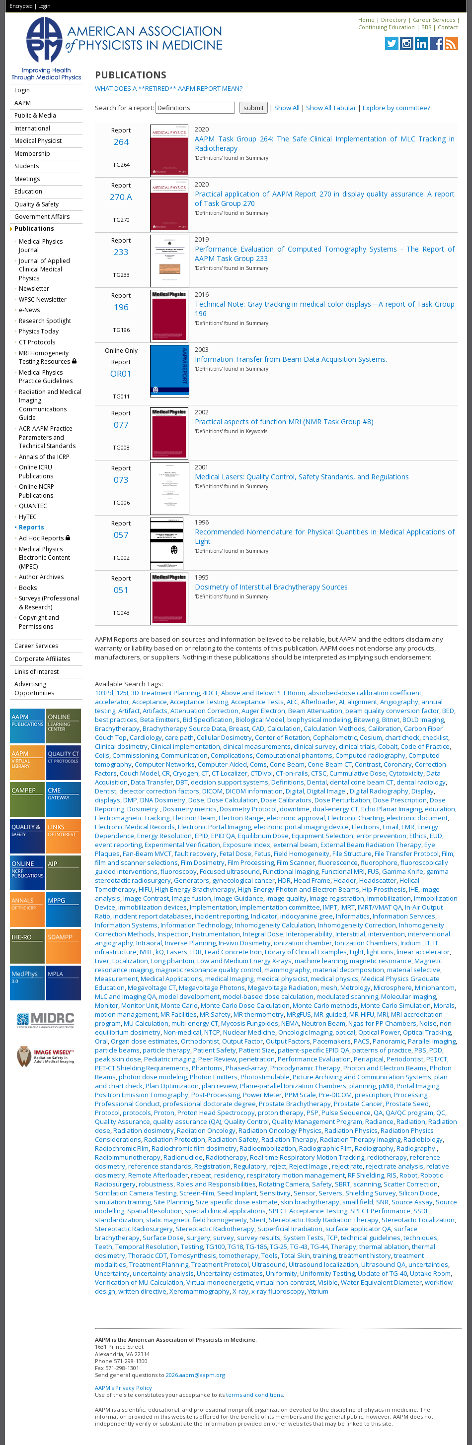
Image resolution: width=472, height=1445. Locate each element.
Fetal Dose (235, 853)
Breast (239, 728)
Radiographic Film (325, 1148)
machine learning (321, 960)
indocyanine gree (306, 916)
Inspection (173, 933)
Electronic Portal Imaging (214, 826)
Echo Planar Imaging (391, 808)
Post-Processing (215, 1094)
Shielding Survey (370, 1192)
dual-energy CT (335, 808)
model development (189, 996)
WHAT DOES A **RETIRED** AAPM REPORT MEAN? (168, 88)
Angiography (399, 701)
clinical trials (357, 746)
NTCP (212, 1032)
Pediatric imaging (169, 1058)
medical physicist (282, 978)
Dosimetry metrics (189, 808)
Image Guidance (238, 898)
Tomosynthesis (193, 1255)
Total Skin (295, 1255)
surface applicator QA (358, 1228)
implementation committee (280, 907)
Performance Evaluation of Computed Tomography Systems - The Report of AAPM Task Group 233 (325, 253)
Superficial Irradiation (289, 1228)
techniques (420, 1237)
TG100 (215, 1246)
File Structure (352, 853)
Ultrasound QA (383, 1264)
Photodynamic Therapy (305, 1067)
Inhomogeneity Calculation (275, 924)
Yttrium (318, 1291)
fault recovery (195, 853)
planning (362, 1085)
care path (179, 737)
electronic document (417, 817)
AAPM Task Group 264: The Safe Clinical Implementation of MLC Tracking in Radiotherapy (325, 143)
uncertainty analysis (163, 1273)
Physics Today (39, 331)
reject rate (347, 1166)
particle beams (117, 1050)
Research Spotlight (45, 321)
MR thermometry (259, 1014)
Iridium (411, 942)
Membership (32, 153)
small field (357, 1201)
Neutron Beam (323, 1023)
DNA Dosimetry (162, 799)
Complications (232, 755)
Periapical (369, 1058)
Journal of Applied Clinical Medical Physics (44, 269)
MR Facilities (178, 1014)
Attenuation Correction (204, 710)
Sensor (304, 1192)
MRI (382, 1014)
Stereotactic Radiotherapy (215, 1228)
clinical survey (315, 746)
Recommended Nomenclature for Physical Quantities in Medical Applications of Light (325, 536)
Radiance (379, 1121)
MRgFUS (299, 1014)
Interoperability (309, 933)
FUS (373, 871)
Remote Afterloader (158, 1175)
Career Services (434, 19)
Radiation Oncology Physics (279, 1130)
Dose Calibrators (286, 799)
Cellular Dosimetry (224, 737)
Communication (184, 755)
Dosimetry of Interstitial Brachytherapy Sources (271, 586)
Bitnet (390, 719)
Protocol (107, 1112)
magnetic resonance (380, 960)
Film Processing (251, 862)
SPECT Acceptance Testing (308, 1210)
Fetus (262, 853)
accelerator (112, 701)
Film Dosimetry (203, 862)
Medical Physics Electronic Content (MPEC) (44, 558)
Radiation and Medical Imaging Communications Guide (50, 405)
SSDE (421, 1210)
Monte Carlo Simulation (396, 1005)
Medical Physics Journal (41, 246)
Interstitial (350, 933)
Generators (191, 880)
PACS (362, 1041)
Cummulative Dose (357, 773)
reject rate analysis (394, 1166)
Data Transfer (152, 782)
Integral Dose (263, 933)
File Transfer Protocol (407, 853)
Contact (448, 27)
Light (357, 951)
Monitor (106, 1005)
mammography (287, 969)
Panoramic (389, 1041)
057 (121, 534)
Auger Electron (263, 710)
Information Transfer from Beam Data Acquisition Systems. (291, 359)
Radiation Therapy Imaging (360, 1139)
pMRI (386, 1085)
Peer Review (217, 1058)
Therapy (343, 1246)
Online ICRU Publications (36, 471)
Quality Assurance (122, 1121)
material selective (413, 969)
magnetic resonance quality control (208, 969)
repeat (201, 1175)
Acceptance (149, 701)
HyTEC (28, 517)
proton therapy (281, 1112)
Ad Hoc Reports (45, 538)
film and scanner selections (136, 862)
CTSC (318, 773)
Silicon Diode (418, 1192)
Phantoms (207, 1067)
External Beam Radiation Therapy (370, 844)
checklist (435, 737)
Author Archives (41, 577)
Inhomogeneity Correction (357, 924)
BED (448, 710)
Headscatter (377, 880)
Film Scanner (296, 862)
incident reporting (221, 916)
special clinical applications (225, 1210)
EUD (436, 835)
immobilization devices (152, 907)
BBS (426, 27)
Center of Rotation (282, 737)
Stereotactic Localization (418, 1219)
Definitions (287, 782)
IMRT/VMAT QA (380, 907)
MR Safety (215, 1014)
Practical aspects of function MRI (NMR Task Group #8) (284, 421)
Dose (196, 799)
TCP (332, 1237)
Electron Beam (194, 817)
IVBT (146, 951)
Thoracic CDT (147, 1255)
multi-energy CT (194, 1023)
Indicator (264, 916)
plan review (219, 1085)
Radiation (410, 1121)
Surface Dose (163, 1237)
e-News (29, 310)
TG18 (235, 1246)
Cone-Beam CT (330, 764)
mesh (328, 987)
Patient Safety (214, 1050)
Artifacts (155, 710)
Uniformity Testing (327, 1273)
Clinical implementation (185, 746)
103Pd (104, 692)
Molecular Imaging (408, 996)
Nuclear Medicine (249, 1032)
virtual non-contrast (285, 1282)
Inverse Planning (190, 942)
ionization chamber (303, 942)
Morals (444, 1005)
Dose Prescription (400, 799)
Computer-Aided (222, 764)
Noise (428, 1023)
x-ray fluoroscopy (278, 1291)
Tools (269, 1255)
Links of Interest (36, 671)
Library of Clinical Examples (306, 951)
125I (122, 692)
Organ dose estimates (144, 1041)
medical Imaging (229, 978)
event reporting (118, 844)
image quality (286, 898)
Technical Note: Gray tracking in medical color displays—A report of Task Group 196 (325, 308)
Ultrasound (269, 1264)
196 (121, 307)
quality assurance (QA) (187, 1121)
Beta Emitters (160, 719)
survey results (258, 1237)
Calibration (384, 728)
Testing (192, 1246)
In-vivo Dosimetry (245, 942)
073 (121, 479)
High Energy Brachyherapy (195, 889)
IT (427, 942)
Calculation (284, 728)
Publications (34, 228)
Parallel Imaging (432, 1041)
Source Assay (412, 1201)
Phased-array (246, 1067)
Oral (101, 1041)
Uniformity (281, 1273)
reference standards (159, 1166)
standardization (119, 1219)
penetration (257, 1058)
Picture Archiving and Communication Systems (362, 1076)
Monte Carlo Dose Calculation (245, 1005)
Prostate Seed (407, 1103)
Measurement (116, 978)
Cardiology (146, 737)
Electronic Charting (356, 817)
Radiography (374, 1148)
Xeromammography (199, 1291)
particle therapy (166, 1050)
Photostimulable (265, 1076)
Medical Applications (171, 978)
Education (28, 191)
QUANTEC (33, 506)
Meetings (27, 179)
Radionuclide (183, 1157)
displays (107, 799)
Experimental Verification (182, 844)
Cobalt (387, 746)
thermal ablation (384, 1246)
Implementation (213, 907)
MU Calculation (146, 1023)
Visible (328, 1282)
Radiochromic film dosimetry (194, 1148)
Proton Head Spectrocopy (216, 1112)
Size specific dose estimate (237, 1201)
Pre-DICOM (335, 1094)
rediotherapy (387, 1157)
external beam (295, 844)
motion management (126, 1014)
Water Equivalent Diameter (381, 1282)
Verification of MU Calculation (139, 1282)
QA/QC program (409, 1112)
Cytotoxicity (406, 773)
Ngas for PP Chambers (382, 1023)
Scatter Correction (411, 1184)
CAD (258, 728)
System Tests (303, 1237)
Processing (410, 1094)
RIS (391, 1175)
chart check (402, 737)
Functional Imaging (290, 871)
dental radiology (421, 782)
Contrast (368, 764)
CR (166, 773)
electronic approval (296, 817)
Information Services (404, 916)
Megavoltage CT (152, 987)
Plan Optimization (172, 1085)
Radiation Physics (351, 1130)
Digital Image (327, 791)
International (32, 128)
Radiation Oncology (206, 1130)
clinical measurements (257, 746)
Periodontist (405, 1058)
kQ (160, 951)
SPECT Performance (380, 1210)
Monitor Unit (139, 1005)
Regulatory (250, 1166)
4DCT (210, 692)
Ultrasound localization (323, 1264)
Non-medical (182, 1032)
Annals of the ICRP (44, 457)
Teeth (103, 1246)
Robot (408, 1175)
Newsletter (34, 288)
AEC (292, 701)
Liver (102, 960)
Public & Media (35, 115)
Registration (212, 1166)
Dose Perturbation (342, 799)
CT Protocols (37, 342)
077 (121, 424)
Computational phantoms (294, 755)
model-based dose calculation (268, 996)
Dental (317, 782)
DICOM (212, 791)
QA (378, 1112)
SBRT (342, 1184)
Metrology (355, 987)
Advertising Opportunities (34, 688)
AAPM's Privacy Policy (123, 1387)
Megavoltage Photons (212, 987)
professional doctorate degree (209, 1103)
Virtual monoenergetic (219, 1282)
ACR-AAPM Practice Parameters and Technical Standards (47, 437)
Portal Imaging (417, 1085)
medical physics (334, 978)
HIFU (145, 889)
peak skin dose (118, 1058)
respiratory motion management (296, 1175)
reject (277, 1166)
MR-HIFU (361, 1014)
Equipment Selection (322, 835)
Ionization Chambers (366, 942)
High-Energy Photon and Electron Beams (298, 889)
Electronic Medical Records (135, 826)
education (440, 808)
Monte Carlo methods (325, 1005)
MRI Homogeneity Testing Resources (48, 357)
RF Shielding (366, 1175)
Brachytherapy (117, 728)
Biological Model (260, 719)
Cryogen (185, 773)
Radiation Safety (233, 1139)
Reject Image (309, 1166)
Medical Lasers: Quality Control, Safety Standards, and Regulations (302, 476)
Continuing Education (386, 27)
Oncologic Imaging (305, 1032)
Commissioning (135, 755)
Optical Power (379, 1032)
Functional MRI (343, 871)
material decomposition (348, 969)
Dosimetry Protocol (248, 808)
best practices (116, 719)
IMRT (347, 907)
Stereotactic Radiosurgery (134, 1228)
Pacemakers (332, 1041)
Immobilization (389, 898)
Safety (322, 1184)
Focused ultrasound (230, 871)
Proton (164, 1112)
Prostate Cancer (358, 1103)
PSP (312, 1112)
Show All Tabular (331, 107)
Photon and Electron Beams (385, 1067)
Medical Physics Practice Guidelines (46, 377)
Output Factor (242, 1041)
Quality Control (246, 1121)
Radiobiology (423, 1139)
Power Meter (262, 1094)
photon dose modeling (153, 1076)
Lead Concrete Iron (233, 951)
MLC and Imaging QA (125, 996)
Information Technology (196, 924)
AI (341, 701)
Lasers (177, 951)
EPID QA (223, 835)
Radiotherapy (226, 1157)
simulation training (123, 1201)
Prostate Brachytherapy (295, 1103)
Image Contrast (146, 898)
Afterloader (318, 701)
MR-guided (330, 1014)
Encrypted (21, 5)
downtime (295, 808)
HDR (284, 880)
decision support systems (229, 782)
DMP (130, 799)
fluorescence (338, 862)
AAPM (22, 103)
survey (223, 1237)
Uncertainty (112, 1273)
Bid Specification (208, 719)
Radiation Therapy (289, 1139)
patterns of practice (381, 1050)
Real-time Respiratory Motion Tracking (307, 1157)
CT (205, 773)
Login (44, 5)
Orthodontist (200, 1041)
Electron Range (241, 817)
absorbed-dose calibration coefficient (364, 692)
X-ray (240, 1291)
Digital (295, 791)
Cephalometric (335, 737)
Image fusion (191, 898)
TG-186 (256, 1246)
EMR (407, 826)
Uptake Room (430, 1273)
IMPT (330, 907)
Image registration (337, 898)
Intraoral (149, 942)
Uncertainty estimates (230, 1273)
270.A (121, 196)
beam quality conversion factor (392, 710)
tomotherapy (238, 1255)
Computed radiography (370, 755)
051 (121, 589)
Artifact (129, 710)
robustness (156, 1184)
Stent (258, 1219)
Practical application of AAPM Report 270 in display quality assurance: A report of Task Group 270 (325, 198)
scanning (367, 1184)
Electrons (366, 826)
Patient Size (257, 1050)
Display (422, 791)
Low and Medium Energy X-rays (244, 960)
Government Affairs (42, 216)
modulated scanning (347, 996)
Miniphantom (435, 987)
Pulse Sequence (346, 1112)
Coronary (398, 764)
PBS (420, 1050)
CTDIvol (261, 773)
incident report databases (152, 916)
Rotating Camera (284, 1184)
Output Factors (288, 1041)
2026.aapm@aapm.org (195, 1375)
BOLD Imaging (423, 719)
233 (121, 252)
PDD (435, 1050)
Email (390, 826)
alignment (362, 701)
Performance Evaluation (314, 1058)
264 (121, 141)
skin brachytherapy (310, 1201)
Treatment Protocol (220, 1264)
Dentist (105, 791)
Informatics (353, 916)
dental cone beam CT (361, 782)
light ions (380, 951)
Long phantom (172, 960)
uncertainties (428, 1264)
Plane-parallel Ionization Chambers (293, 1085)
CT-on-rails (292, 773)
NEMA (290, 1023)
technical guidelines (370, 1237)
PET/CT (436, 1058)
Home (366, 19)
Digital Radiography (379, 791)
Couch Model (139, 773)
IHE (413, 889)
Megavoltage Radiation (282, 987)
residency (229, 1175)
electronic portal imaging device (301, 826)
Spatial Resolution (154, 1210)
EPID (201, 835)
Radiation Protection (174, 1139)
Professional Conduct (127, 1103)
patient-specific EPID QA (313, 1050)
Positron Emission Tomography (141, 1094)
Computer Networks (165, 764)
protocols (137, 1112)
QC (440, 1112)
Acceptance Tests (257, 701)
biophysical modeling (319, 719)
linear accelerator (423, 951)
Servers (330, 1192)
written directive (142, 1291)
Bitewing (366, 719)
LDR (196, 951)
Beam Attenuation (315, 710)
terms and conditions (254, 1394)
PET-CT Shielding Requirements (142, 1067)
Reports (31, 527)
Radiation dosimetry (143, 1130)
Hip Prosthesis (384, 889)
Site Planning (173, 1201)
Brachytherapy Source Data (184, 728)
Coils (102, 755)
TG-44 (319, 1246)
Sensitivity (275, 1192)
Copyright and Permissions (39, 622)
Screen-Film (196, 1192)
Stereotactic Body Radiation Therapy (324, 1219)
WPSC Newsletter (43, 299)
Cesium (371, 737)
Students (26, 166)
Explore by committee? (396, 107)
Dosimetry (143, 808)
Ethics (418, 835)
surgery (198, 1237)
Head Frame (312, 880)
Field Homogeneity (301, 853)
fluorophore (379, 862)
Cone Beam (287, 764)
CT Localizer (229, 773)
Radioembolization (267, 1148)
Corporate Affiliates (42, 659)
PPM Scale (300, 1094)
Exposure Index (246, 844)
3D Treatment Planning (165, 692)
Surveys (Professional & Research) (49, 602)
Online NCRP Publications (36, 491)
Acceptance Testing (199, 701)
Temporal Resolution (146, 1246)
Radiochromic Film (122, 1148)
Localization (130, 960)
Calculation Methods (334, 728)
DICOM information (254, 791)
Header (344, 880)
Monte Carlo (179, 1005)
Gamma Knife (402, 871)
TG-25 (278, 1246)
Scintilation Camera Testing (135, 1192)
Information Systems (126, 924)
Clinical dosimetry (121, 746)
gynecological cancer (243, 880)
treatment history (365, 1255)
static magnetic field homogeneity (196, 1219)
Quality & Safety (36, 204)
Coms (258, 764)
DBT (182, 782)
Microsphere (393, 987)
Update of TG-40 (382, 1273)
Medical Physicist (38, 140)
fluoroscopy (178, 871)
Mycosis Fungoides (249, 1023)
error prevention (381, 835)
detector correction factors (159, 791)
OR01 (121, 373)
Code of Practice (425, 746)
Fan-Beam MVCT (147, 853)
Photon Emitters (213, 1076)
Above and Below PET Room (263, 692)
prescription (373, 1094)
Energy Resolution (164, 835)
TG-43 (299, 1246)
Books (28, 588)
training (324, 1255)
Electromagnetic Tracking (132, 817)
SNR (382, 1201)
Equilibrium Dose (263, 835)
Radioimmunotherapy (127, 1157)
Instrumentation (216, 933)
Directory (393, 19)
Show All (287, 107)
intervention (386, 933)
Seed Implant (237, 1192)
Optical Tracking (427, 1032)
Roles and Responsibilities (216, 1184)
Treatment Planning (158, 1264)
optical (345, 1032)
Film (447, 853)
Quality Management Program (317, 1121)
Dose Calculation (232, 799)
